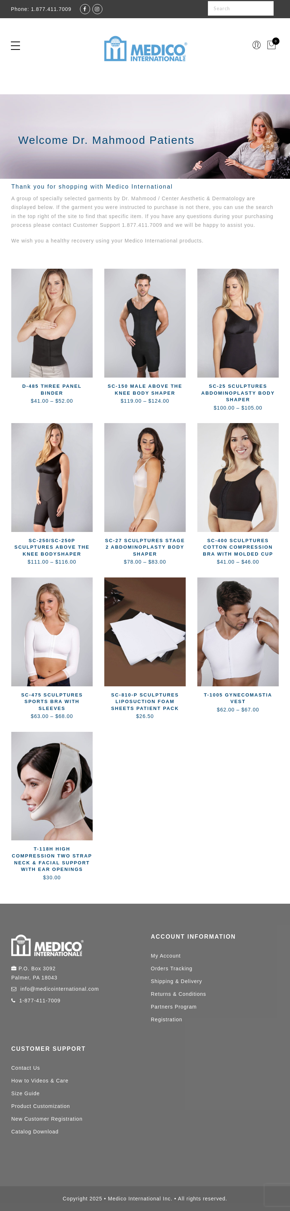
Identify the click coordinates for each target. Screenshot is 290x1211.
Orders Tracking (172, 968)
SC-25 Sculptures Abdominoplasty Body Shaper (238, 392)
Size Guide (25, 1093)
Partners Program (174, 1007)
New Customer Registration (46, 1119)
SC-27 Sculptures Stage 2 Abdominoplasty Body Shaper (145, 547)
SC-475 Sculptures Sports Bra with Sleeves (52, 701)
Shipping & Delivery (176, 981)
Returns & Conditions (178, 994)
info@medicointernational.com (59, 989)
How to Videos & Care (39, 1081)
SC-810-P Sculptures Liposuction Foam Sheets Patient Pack (145, 701)
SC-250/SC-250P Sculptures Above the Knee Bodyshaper (51, 547)
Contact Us (25, 1068)
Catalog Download (35, 1132)
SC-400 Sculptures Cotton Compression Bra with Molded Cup (238, 547)
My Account (166, 956)
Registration (166, 1019)
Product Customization (40, 1106)
